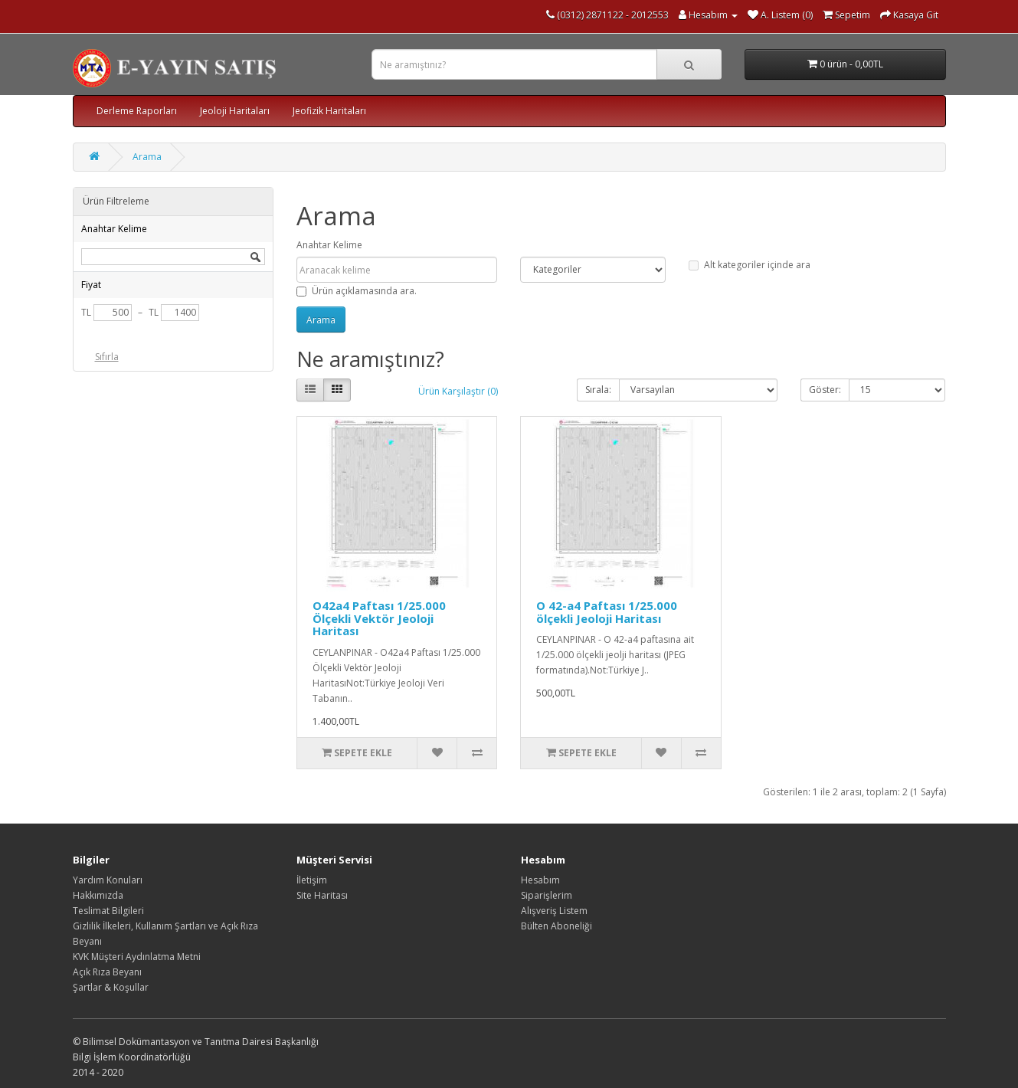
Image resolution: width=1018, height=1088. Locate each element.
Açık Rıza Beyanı (107, 971)
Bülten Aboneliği (556, 925)
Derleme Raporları (137, 110)
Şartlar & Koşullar (111, 987)
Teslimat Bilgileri (108, 910)
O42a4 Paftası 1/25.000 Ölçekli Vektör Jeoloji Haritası (379, 618)
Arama (147, 156)
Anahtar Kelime (329, 244)
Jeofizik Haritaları (329, 110)
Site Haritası (322, 895)
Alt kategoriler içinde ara (749, 264)
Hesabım (540, 879)
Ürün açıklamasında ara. (356, 290)
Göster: (825, 389)
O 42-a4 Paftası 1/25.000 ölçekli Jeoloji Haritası (606, 612)
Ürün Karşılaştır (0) (458, 391)
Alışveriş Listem (554, 910)
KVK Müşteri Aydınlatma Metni (137, 956)
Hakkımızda (98, 895)
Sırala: (598, 389)
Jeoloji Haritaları (235, 110)
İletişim (311, 879)
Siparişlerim (546, 895)
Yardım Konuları (107, 879)
